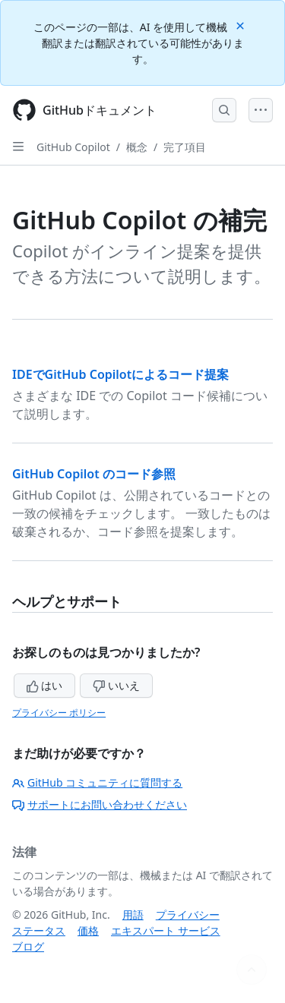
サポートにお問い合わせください (99, 804)
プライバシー (188, 914)
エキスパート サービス (165, 930)
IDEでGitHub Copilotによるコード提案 (120, 374)
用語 (133, 914)
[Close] (242, 24)
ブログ (28, 946)
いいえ (116, 685)
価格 (88, 930)
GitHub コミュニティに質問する (97, 782)
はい (45, 685)
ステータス (38, 930)
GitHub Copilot (73, 147)
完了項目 (184, 147)
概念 (136, 147)
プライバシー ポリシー (59, 712)
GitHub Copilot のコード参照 (94, 473)
